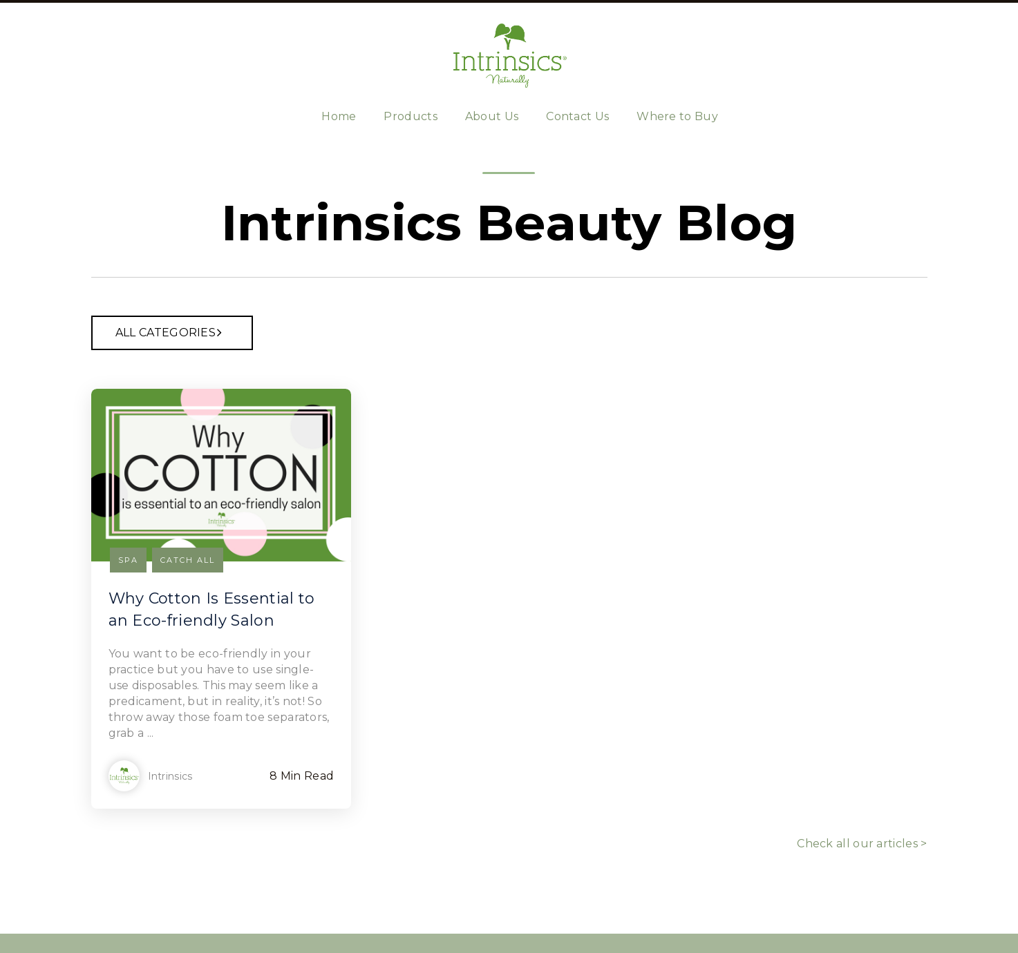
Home (338, 116)
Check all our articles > (862, 843)
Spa (128, 560)
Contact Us (577, 116)
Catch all (187, 560)
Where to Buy (677, 116)
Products (410, 116)
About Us (491, 116)
